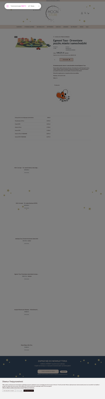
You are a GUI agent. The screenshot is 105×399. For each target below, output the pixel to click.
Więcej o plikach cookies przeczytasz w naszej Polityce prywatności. (18, 387)
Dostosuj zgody (19, 390)
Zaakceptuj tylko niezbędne (8, 390)
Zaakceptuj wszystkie (28, 390)
